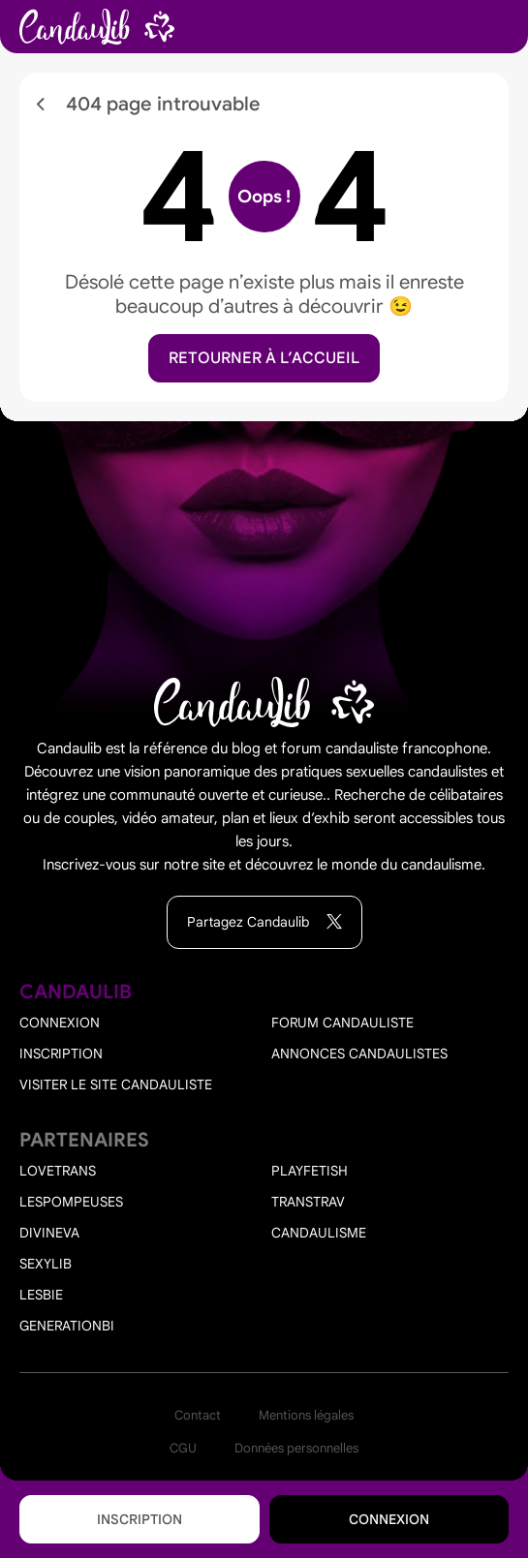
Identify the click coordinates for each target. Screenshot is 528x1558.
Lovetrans (57, 1170)
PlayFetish (309, 1170)
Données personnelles (296, 1448)
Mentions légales (306, 1415)
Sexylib (45, 1263)
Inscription (139, 1519)
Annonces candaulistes (359, 1053)
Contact (197, 1415)
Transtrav (308, 1201)
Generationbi (66, 1325)
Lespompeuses (71, 1201)
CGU (183, 1448)
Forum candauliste (342, 1022)
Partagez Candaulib (264, 922)
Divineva (49, 1232)
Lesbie (41, 1294)
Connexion (389, 1519)
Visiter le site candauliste (115, 1084)
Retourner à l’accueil (264, 358)
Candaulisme (318, 1232)
